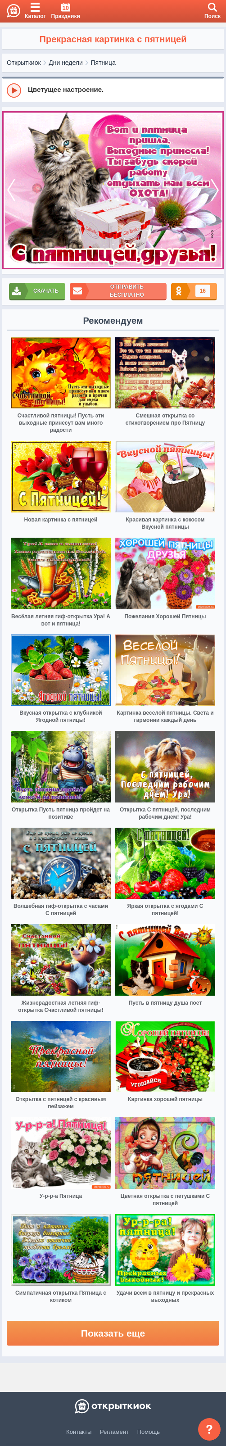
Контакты (78, 1431)
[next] (214, 190)
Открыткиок (24, 62)
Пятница (103, 62)
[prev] (11, 190)
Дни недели (66, 62)
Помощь (148, 1431)
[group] (113, 90)
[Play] (14, 90)
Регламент (114, 1431)
